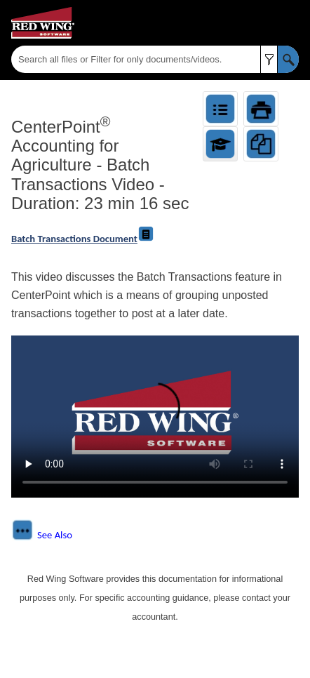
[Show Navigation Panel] (291, 23)
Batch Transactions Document (74, 238)
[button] (269, 59)
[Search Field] (155, 59)
